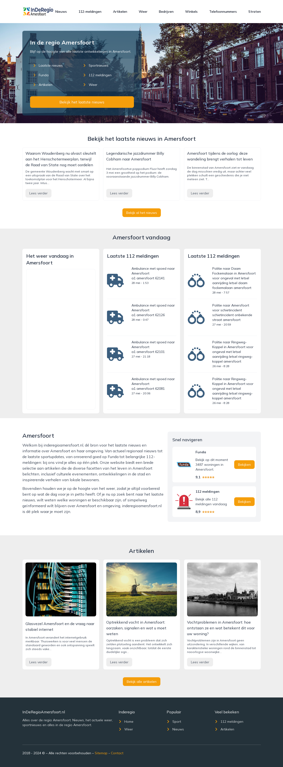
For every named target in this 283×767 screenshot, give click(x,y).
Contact (117, 753)
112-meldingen (89, 11)
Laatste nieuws (48, 65)
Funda (41, 75)
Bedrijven (166, 11)
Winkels (191, 11)
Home (126, 721)
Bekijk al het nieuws (141, 213)
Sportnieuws (95, 65)
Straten (254, 11)
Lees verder (38, 193)
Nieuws (61, 11)
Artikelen (120, 11)
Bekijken (244, 464)
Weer (143, 11)
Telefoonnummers (223, 11)
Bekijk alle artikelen (142, 681)
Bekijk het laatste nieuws (81, 102)
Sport (174, 721)
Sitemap (101, 753)
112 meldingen (97, 75)
